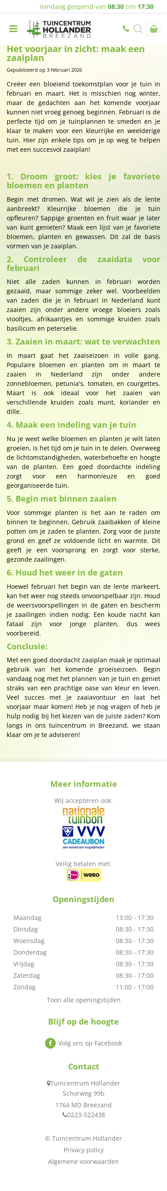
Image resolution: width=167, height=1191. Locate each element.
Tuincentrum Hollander (85, 1083)
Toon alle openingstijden (84, 1000)
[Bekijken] (153, 29)
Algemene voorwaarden (83, 1161)
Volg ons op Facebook (90, 1043)
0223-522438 (126, 28)
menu (13, 29)
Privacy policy (84, 1150)
